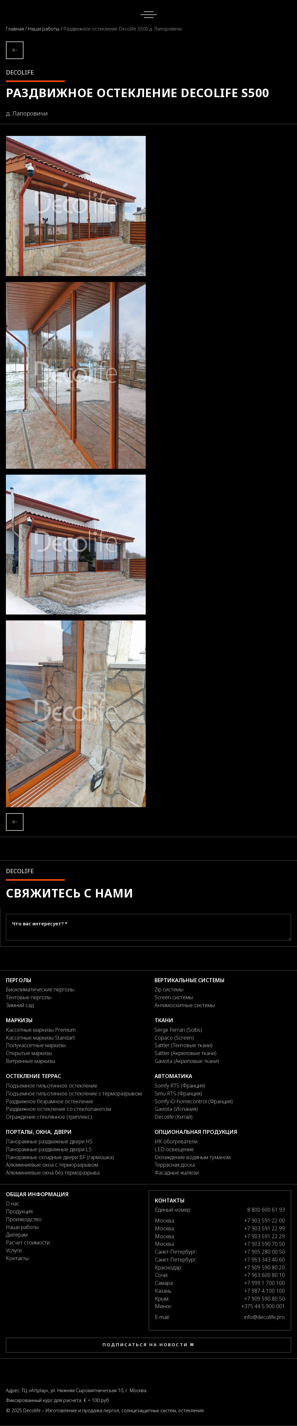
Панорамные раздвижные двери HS (49, 1141)
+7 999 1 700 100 (264, 1282)
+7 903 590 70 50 (264, 1243)
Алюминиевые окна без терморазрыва (53, 1172)
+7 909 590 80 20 (264, 1267)
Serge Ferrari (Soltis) (178, 1029)
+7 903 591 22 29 (264, 1236)
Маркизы (19, 1020)
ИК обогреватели (176, 1141)
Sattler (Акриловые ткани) (185, 1053)
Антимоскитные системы (185, 1005)
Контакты (17, 1258)
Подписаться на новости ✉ (148, 1345)
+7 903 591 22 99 (264, 1228)
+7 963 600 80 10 (264, 1275)
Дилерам (17, 1234)
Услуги (14, 1250)
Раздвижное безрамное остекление (49, 1101)
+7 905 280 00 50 (264, 1251)
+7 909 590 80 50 (264, 1298)
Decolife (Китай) (174, 1116)
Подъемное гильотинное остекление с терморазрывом (74, 1093)
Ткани (164, 1020)
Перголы (18, 980)
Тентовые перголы (28, 997)
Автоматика (173, 1076)
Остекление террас (33, 1076)
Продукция (19, 1211)
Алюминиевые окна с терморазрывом (52, 1164)
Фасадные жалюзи (177, 1172)
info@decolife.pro (264, 1317)
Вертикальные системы (190, 980)
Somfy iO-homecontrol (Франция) (194, 1101)
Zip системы (169, 989)
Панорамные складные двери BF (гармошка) (60, 1157)
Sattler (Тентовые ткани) (184, 1045)
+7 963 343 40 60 (264, 1259)
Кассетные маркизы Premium (41, 1029)
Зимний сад (20, 1005)
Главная (15, 29)
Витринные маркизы (30, 1061)
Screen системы (174, 997)
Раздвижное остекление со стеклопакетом (58, 1109)
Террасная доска (175, 1164)
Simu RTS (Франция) (178, 1093)
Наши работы (44, 29)
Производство (24, 1219)
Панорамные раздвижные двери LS (49, 1149)
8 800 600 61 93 (266, 1209)
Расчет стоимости (28, 1242)
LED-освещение (174, 1149)
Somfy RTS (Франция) (180, 1085)
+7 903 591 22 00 (264, 1220)
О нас (12, 1203)
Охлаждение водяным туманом (193, 1157)
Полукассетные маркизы (36, 1045)
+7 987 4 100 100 (264, 1290)
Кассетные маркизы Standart (40, 1037)
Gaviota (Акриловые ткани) (187, 1061)
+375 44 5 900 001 (263, 1306)
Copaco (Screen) (174, 1037)
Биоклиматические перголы (40, 989)
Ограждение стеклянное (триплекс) (49, 1116)
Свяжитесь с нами (69, 893)
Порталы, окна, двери (39, 1131)
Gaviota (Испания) (176, 1109)
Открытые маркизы (29, 1053)
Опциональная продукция (196, 1131)
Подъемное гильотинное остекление (51, 1085)
